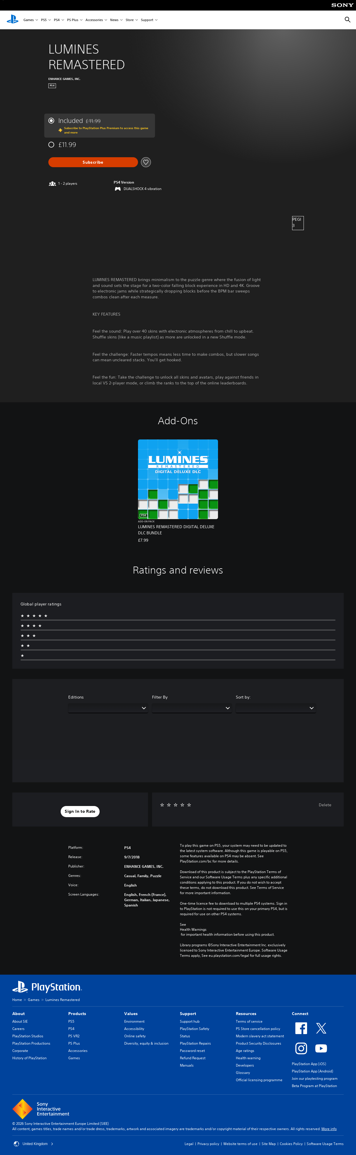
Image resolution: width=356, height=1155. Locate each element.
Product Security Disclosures (258, 1043)
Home (17, 999)
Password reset (192, 1050)
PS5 (44, 20)
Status (185, 1035)
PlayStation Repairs (195, 1043)
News (114, 20)
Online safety (135, 1035)
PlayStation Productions (31, 1043)
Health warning (248, 1057)
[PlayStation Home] (12, 20)
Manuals (187, 1065)
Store (130, 20)
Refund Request (192, 1057)
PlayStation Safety (194, 1028)
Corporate (20, 1050)
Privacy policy (208, 1143)
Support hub (190, 1021)
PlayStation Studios (27, 1035)
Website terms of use (240, 1143)
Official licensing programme (259, 1079)
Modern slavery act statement (260, 1035)
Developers (245, 1065)
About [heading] (18, 1013)
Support (147, 20)
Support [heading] (188, 1013)
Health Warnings (193, 929)
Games (28, 20)
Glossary (243, 1072)
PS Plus (72, 20)
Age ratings (245, 1050)
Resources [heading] (246, 1013)
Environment (134, 1021)
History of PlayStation (29, 1057)
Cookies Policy (291, 1143)
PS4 (57, 20)
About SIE (20, 1021)
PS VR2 (73, 1035)
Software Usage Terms (325, 1143)
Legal (189, 1143)
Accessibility (134, 1028)
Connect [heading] (300, 1013)
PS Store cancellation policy (258, 1028)
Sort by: (243, 697)
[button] (80, 811)
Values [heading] (131, 1013)
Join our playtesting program (315, 1078)
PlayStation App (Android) (312, 1071)
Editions (76, 697)
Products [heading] (77, 1013)
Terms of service (249, 1021)
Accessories (94, 20)
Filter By (160, 697)
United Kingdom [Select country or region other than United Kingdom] (33, 1144)
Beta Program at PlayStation (314, 1085)
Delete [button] (325, 804)
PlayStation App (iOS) (309, 1063)
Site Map (269, 1143)
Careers (18, 1028)
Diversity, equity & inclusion (146, 1043)
